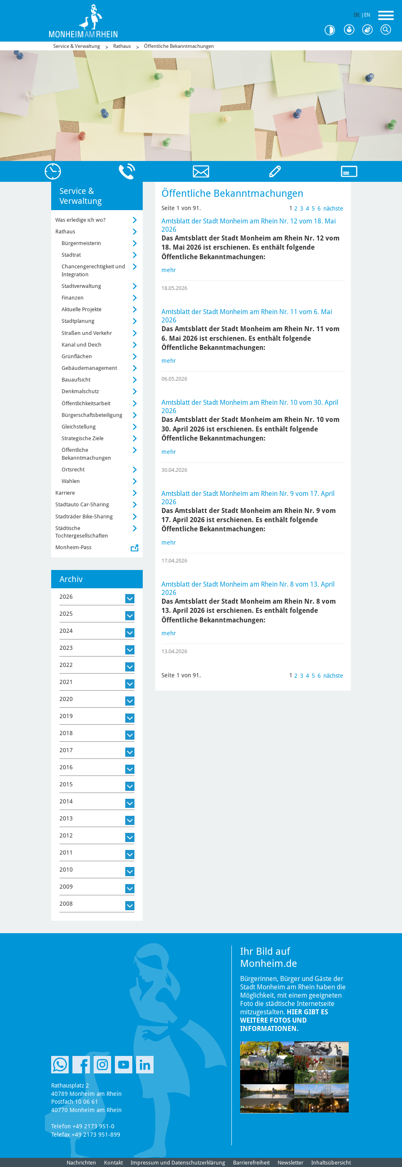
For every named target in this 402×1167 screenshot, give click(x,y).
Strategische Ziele (83, 438)
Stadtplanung (78, 321)
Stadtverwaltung (81, 286)
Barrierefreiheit (251, 1163)
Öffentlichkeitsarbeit (86, 403)
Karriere (65, 493)
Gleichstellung (79, 427)
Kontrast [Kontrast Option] (333, 30)
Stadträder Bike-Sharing (84, 516)
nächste (333, 208)
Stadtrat (71, 255)
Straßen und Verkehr (87, 333)
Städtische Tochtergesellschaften (81, 532)
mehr (168, 270)
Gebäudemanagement (89, 368)
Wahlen (71, 481)
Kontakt (113, 1163)
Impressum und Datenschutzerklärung (178, 1163)
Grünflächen (77, 356)
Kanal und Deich (82, 345)
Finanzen (73, 298)
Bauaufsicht (76, 380)
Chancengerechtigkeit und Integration (93, 270)
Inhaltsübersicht (331, 1163)
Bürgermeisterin (81, 243)
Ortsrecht (73, 469)
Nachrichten (81, 1163)
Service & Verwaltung (76, 46)
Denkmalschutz (80, 391)
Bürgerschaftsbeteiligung (92, 415)
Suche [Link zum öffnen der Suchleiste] (388, 30)
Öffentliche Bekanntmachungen (179, 46)
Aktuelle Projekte (82, 309)
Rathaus (122, 46)
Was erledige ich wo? (80, 220)
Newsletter (290, 1163)
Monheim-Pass (73, 547)
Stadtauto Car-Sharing (82, 504)
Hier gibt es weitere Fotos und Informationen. (284, 1020)
